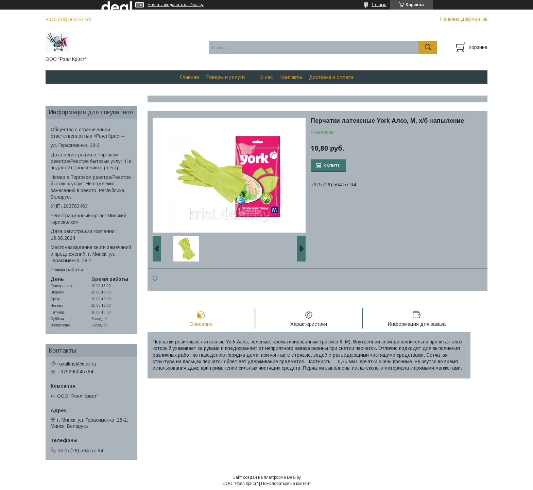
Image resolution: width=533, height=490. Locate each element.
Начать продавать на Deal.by (176, 4)
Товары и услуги (225, 77)
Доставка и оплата (331, 77)
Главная (189, 77)
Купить (332, 165)
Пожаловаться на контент (286, 483)
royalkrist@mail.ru (76, 364)
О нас (266, 77)
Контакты (291, 77)
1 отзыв (379, 4)
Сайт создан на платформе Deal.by (267, 477)
